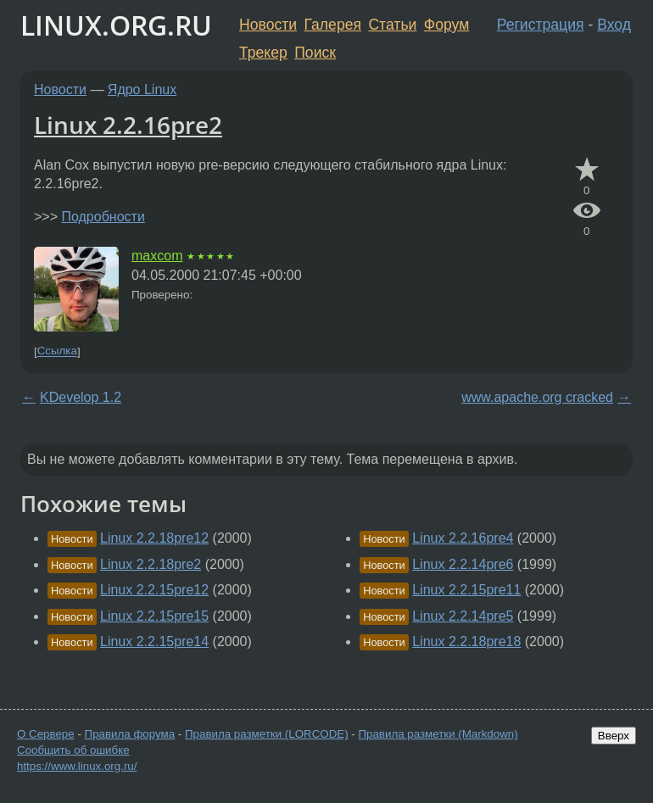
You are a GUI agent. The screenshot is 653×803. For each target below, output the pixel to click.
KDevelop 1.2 (80, 397)
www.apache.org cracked (537, 397)
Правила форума (130, 734)
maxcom (156, 255)
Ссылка (57, 351)
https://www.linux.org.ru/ (77, 766)
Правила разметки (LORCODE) (267, 734)
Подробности (102, 216)
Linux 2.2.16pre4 (462, 538)
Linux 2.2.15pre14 (154, 641)
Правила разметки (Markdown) (437, 734)
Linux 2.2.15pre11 (466, 590)
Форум (446, 24)
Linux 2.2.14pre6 (462, 564)
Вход (614, 24)
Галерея (332, 24)
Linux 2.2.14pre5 (462, 616)
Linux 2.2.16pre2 (128, 125)
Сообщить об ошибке (73, 750)
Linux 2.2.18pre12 (154, 538)
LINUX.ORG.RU (116, 25)
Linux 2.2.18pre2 (150, 564)
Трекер (263, 52)
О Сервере (46, 734)
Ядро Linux (142, 89)
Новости (268, 24)
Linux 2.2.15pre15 (154, 616)
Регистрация (540, 24)
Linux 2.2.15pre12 (154, 590)
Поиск (315, 52)
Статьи (392, 24)
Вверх (613, 735)
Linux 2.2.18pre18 (466, 641)
